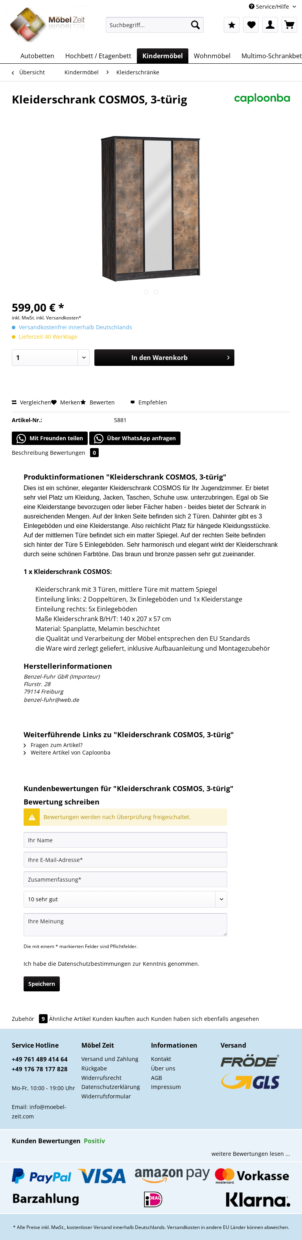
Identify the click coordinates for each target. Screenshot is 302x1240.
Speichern (41, 983)
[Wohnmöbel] (212, 55)
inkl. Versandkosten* (58, 317)
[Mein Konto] (270, 25)
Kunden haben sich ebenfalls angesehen (205, 1018)
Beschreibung (30, 452)
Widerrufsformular (106, 1096)
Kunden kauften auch (120, 1018)
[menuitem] (155, 28)
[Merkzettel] (251, 25)
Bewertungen (74, 452)
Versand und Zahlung (109, 1059)
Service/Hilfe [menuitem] (270, 6)
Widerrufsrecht (101, 1077)
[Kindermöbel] (162, 55)
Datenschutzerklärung (110, 1087)
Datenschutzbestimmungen (94, 963)
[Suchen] (195, 25)
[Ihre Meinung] (125, 924)
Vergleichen (31, 402)
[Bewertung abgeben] (125, 899)
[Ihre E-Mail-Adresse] (125, 859)
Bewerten (98, 402)
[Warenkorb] (289, 25)
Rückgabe (94, 1068)
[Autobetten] (37, 55)
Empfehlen (148, 402)
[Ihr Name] (125, 840)
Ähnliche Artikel (70, 1018)
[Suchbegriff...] (155, 25)
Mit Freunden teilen (50, 438)
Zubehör (30, 1018)
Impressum (166, 1087)
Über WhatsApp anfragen (135, 438)
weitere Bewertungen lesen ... (251, 1153)
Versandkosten (183, 1227)
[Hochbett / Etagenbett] (98, 55)
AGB (156, 1077)
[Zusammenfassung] (125, 879)
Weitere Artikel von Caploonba (67, 752)
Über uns (163, 1068)
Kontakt (161, 1059)
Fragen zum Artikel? (53, 745)
